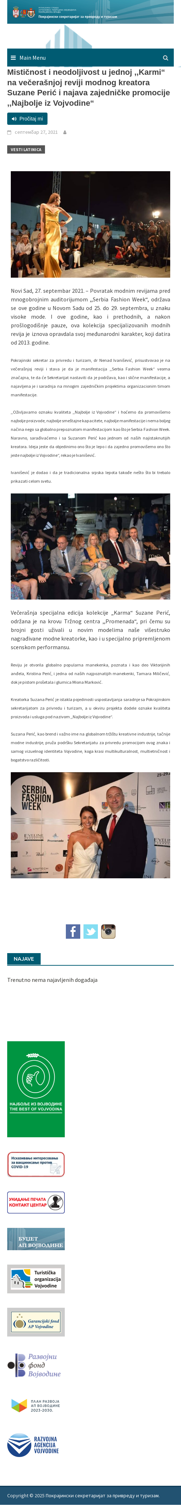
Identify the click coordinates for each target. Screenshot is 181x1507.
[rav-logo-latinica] (33, 1444)
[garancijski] (36, 1321)
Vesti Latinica (26, 149)
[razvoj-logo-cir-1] (36, 1404)
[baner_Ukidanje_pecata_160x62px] (36, 1201)
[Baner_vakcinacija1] (36, 1163)
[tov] (36, 1278)
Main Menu (32, 57)
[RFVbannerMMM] (36, 1363)
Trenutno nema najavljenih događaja (52, 979)
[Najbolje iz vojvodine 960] (36, 1088)
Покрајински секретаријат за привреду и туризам (102, 1495)
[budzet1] (36, 1238)
